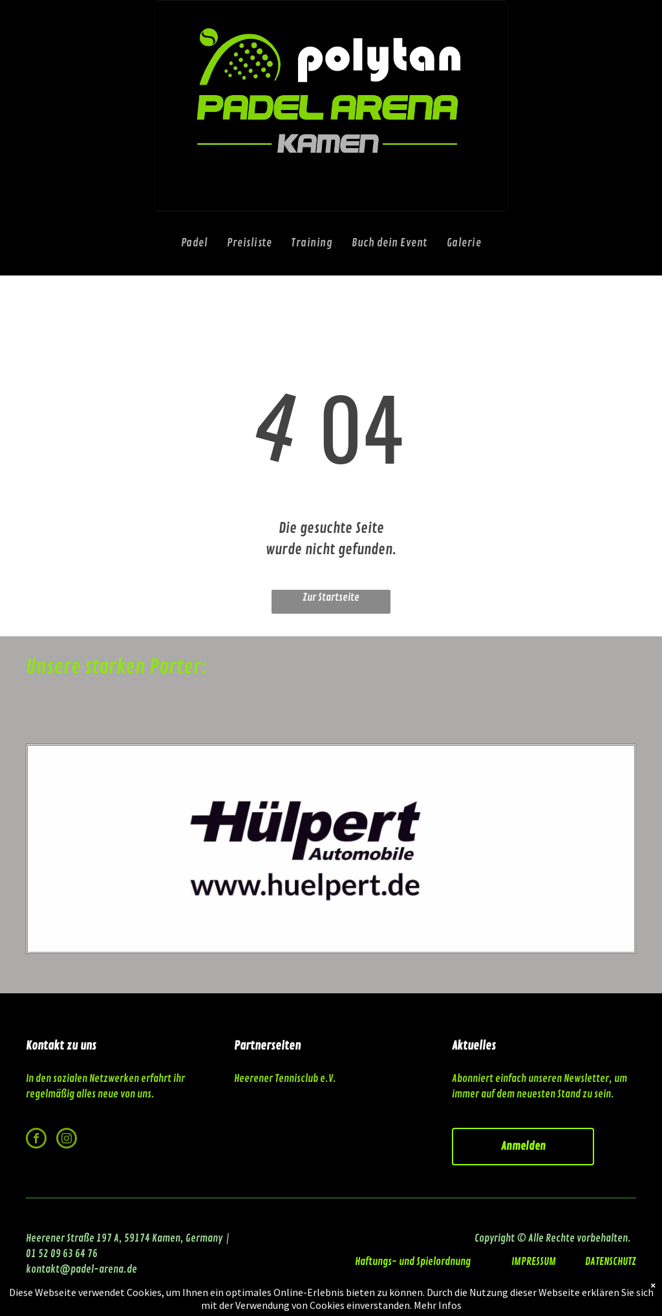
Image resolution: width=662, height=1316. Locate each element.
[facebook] (36, 1140)
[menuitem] (194, 243)
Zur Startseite (331, 597)
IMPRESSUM (534, 1261)
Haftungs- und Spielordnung (413, 1261)
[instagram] (66, 1140)
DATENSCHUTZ (610, 1261)
